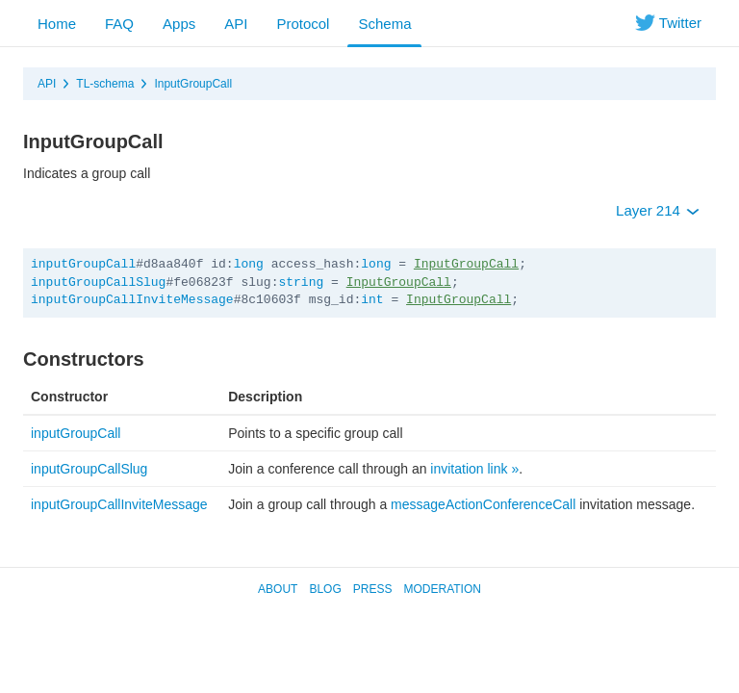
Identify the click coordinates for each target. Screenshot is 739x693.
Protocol (302, 23)
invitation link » (474, 468)
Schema (384, 23)
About (277, 589)
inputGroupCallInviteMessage (132, 300)
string (300, 282)
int (372, 300)
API (235, 23)
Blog (325, 589)
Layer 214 (658, 210)
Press (373, 589)
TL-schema (105, 83)
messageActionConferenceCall (483, 504)
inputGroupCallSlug (98, 282)
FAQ (119, 23)
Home (57, 23)
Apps (179, 23)
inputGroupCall (83, 264)
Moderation (441, 589)
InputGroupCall (193, 83)
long (249, 264)
